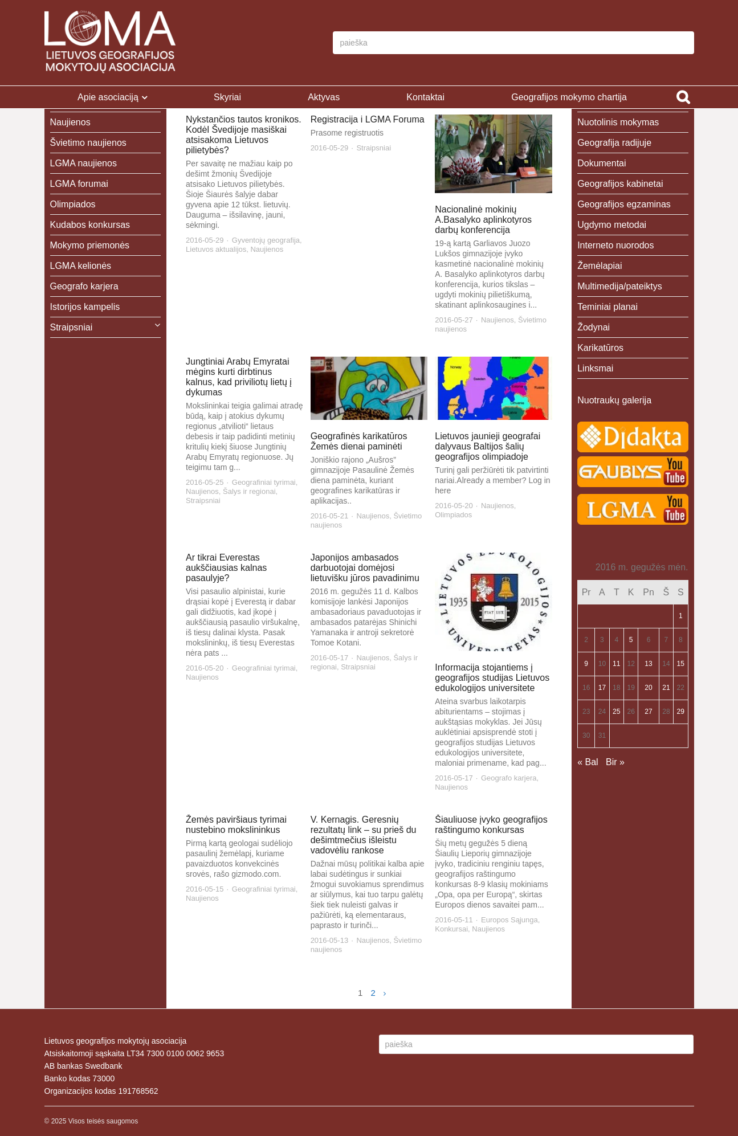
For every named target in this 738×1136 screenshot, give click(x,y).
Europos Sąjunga (509, 920)
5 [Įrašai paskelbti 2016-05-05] (631, 640)
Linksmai (595, 368)
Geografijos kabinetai (620, 184)
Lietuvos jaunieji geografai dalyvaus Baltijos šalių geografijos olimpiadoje (487, 446)
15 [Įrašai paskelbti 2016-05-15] (680, 664)
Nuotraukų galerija (614, 400)
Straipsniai (373, 148)
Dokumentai (601, 163)
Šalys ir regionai (249, 491)
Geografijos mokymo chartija (569, 97)
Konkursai (451, 929)
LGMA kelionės (81, 266)
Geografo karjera (509, 778)
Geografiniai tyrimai (264, 482)
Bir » (615, 762)
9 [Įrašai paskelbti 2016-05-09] (586, 664)
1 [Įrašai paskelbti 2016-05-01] (681, 616)
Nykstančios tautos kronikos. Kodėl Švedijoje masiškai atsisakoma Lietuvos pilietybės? (243, 135)
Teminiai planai (607, 307)
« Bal (587, 762)
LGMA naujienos (83, 163)
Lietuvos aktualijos (216, 249)
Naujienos (266, 249)
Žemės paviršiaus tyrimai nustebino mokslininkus (236, 825)
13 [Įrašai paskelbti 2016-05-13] (648, 664)
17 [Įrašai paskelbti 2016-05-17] (602, 688)
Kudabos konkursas (90, 225)
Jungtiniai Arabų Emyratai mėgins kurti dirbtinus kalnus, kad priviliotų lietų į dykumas (239, 377)
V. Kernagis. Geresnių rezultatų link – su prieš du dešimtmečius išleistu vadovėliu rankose (364, 835)
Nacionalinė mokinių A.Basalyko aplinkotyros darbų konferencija (483, 220)
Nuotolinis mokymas (618, 122)
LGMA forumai (79, 184)
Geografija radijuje (614, 143)
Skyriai (227, 97)
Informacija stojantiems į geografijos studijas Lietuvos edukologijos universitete (492, 678)
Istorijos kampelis (85, 307)
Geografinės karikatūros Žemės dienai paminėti (359, 441)
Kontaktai (425, 97)
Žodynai (593, 327)
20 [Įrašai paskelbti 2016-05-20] (648, 688)
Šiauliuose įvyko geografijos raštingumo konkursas (491, 825)
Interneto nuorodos (615, 245)
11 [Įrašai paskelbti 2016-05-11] (616, 664)
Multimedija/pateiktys (619, 286)
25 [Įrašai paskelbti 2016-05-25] (616, 712)
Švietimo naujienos (88, 143)
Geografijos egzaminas (624, 204)
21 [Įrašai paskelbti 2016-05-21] (666, 688)
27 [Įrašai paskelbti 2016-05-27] (648, 712)
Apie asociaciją (108, 97)
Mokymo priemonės (90, 245)
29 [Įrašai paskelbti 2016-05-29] (680, 712)
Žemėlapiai (599, 266)
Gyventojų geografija (266, 240)
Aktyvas (324, 97)
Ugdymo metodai (611, 225)
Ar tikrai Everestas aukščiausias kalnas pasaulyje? (226, 568)
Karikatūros (600, 348)
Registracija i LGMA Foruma (368, 119)
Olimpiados (453, 514)
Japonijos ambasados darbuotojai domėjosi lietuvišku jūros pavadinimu (365, 568)
